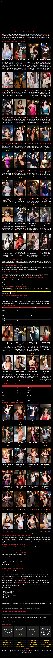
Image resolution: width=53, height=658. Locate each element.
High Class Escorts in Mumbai (46, 644)
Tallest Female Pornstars (33, 646)
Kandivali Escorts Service (7, 642)
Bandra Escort (20, 640)
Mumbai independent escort (19, 582)
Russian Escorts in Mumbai (20, 644)
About (35, 1)
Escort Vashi (46, 642)
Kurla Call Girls (20, 642)
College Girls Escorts (6, 644)
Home (32, 1)
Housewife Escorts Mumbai (33, 644)
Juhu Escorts (7, 640)
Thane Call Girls (33, 642)
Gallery (45, 1)
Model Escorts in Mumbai (20, 646)
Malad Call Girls (46, 640)
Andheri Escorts (33, 640)
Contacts (48, 1)
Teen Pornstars (46, 646)
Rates (42, 1)
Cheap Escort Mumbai (6, 646)
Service (38, 1)
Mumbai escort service (20, 553)
